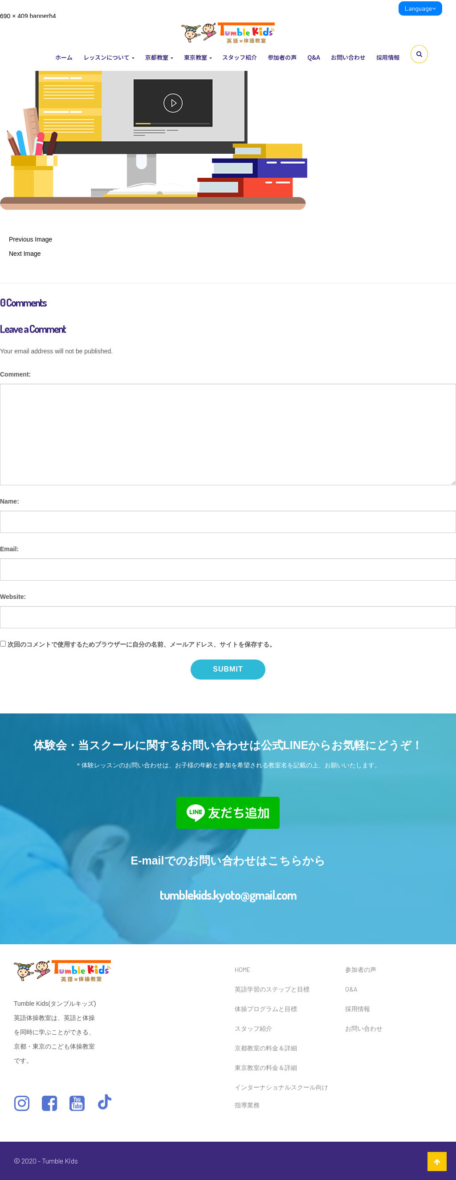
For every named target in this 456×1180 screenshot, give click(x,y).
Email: (9, 549)
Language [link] (420, 8)
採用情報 (387, 57)
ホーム (64, 57)
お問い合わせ (348, 57)
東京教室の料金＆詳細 (266, 1067)
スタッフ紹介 (239, 57)
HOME (242, 969)
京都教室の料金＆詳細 (266, 1048)
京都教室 (159, 57)
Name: (9, 501)
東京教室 (198, 57)
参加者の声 (282, 57)
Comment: (15, 374)
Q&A (313, 57)
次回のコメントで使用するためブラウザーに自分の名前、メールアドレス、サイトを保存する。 (142, 644)
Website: (13, 596)
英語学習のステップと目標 (272, 989)
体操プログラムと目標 (266, 1008)
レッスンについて (108, 57)
